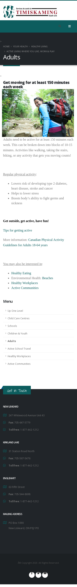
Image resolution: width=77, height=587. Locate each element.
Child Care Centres (19, 318)
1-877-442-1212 (29, 429)
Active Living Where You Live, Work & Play (30, 51)
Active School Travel (19, 348)
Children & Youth (17, 333)
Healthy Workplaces (19, 356)
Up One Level (15, 310)
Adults (12, 341)
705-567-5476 (22, 458)
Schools (12, 325)
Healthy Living (39, 46)
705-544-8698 (22, 494)
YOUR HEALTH (20, 46)
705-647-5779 (22, 422)
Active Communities (19, 363)
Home (6, 46)
